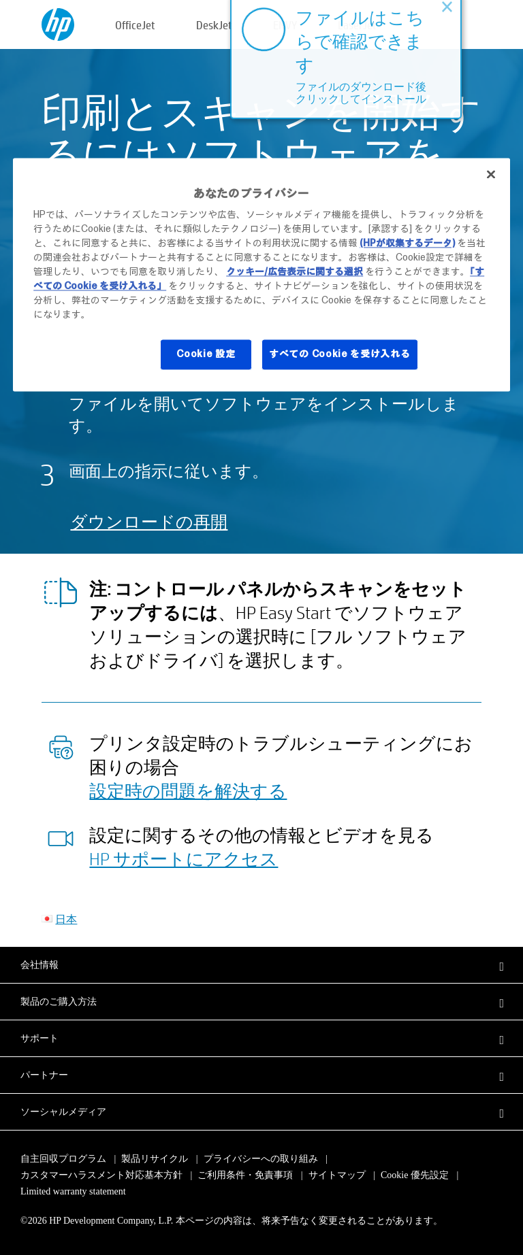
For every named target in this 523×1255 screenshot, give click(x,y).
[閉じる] (491, 174)
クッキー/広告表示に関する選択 (294, 272)
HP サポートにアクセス (183, 858)
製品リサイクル (154, 1159)
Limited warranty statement (73, 1191)
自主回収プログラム (63, 1159)
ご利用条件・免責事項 (245, 1175)
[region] (261, 274)
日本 (66, 918)
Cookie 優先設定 (415, 1175)
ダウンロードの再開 (148, 521)
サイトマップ (337, 1175)
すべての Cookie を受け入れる (340, 354)
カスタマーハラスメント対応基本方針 (102, 1175)
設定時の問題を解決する (188, 790)
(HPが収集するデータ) (407, 243)
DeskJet (214, 25)
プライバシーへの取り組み (261, 1159)
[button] (261, 964)
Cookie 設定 (205, 354)
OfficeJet (135, 25)
